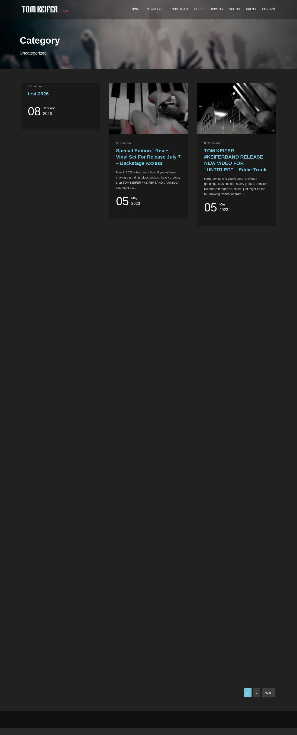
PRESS (251, 9)
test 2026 (38, 93)
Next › (269, 692)
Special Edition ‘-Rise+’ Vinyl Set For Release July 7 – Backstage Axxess (148, 157)
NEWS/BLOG (155, 9)
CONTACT (268, 9)
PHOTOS (217, 9)
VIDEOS (234, 9)
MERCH (199, 9)
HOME (136, 9)
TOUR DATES (179, 9)
